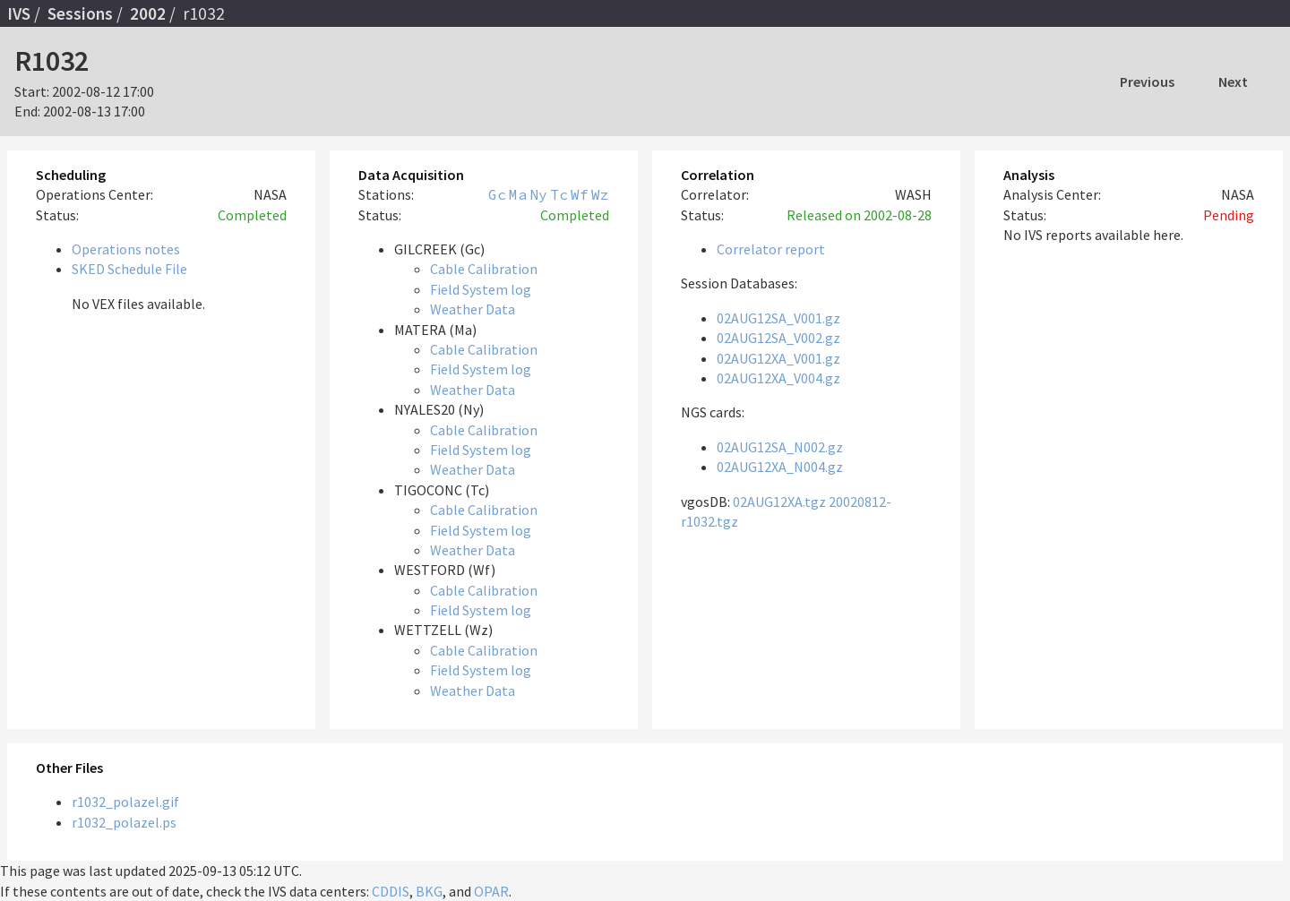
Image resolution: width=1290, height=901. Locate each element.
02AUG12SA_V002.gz (778, 338)
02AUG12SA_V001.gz (778, 318)
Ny (538, 194)
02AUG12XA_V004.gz (778, 378)
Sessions (80, 13)
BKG (429, 891)
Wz (600, 194)
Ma (518, 194)
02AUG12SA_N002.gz (780, 447)
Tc (559, 194)
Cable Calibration (484, 269)
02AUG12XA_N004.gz (780, 467)
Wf (580, 194)
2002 (148, 13)
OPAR (491, 891)
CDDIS (390, 891)
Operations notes (126, 249)
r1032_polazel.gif (125, 802)
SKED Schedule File (129, 269)
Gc (497, 194)
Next (1233, 81)
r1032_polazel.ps (124, 822)
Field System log (480, 289)
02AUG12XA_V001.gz (778, 358)
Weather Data (472, 309)
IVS (18, 13)
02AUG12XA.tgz (779, 502)
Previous (1147, 81)
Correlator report (771, 249)
